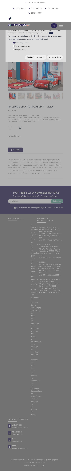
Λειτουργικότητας (22, 43)
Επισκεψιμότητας (22, 46)
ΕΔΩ (50, 33)
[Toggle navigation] (61, 26)
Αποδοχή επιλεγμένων (35, 57)
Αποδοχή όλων (55, 57)
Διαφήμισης (20, 50)
